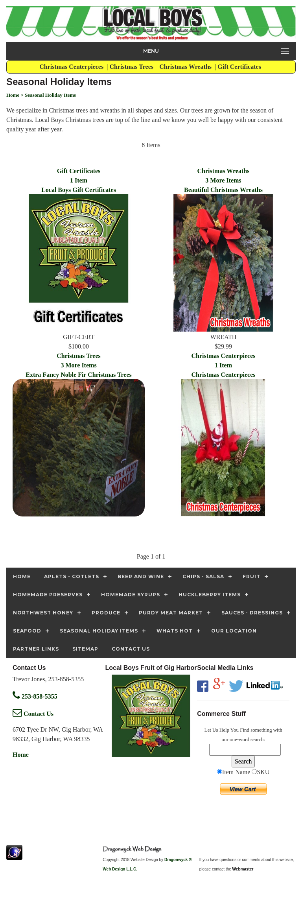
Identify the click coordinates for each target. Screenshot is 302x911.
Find (244, 730)
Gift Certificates (240, 66)
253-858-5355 (35, 696)
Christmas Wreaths (186, 66)
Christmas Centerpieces (72, 66)
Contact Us (33, 713)
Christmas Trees (132, 66)
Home (21, 754)
